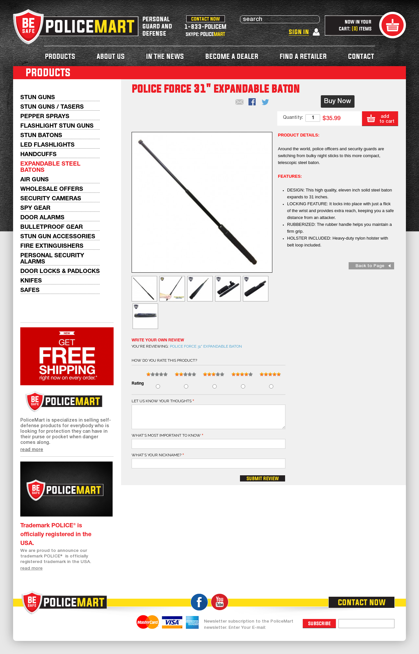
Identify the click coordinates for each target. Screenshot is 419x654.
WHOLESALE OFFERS (51, 189)
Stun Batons (41, 135)
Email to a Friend (239, 102)
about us (111, 56)
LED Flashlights (47, 145)
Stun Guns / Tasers (52, 107)
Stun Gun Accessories (57, 237)
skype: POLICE (205, 34)
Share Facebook (252, 102)
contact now (205, 19)
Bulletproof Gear (51, 227)
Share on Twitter (266, 102)
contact (361, 56)
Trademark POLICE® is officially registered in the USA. (55, 534)
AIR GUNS (34, 180)
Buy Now (337, 101)
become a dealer (231, 56)
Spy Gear (35, 208)
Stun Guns (37, 97)
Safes (30, 290)
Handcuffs (38, 154)
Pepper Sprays (44, 116)
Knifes (31, 281)
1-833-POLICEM (205, 26)
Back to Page (369, 266)
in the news (165, 56)
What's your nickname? (156, 455)
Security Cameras (50, 199)
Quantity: (293, 118)
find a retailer (303, 56)
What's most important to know (166, 435)
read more (31, 450)
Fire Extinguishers (51, 246)
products (60, 56)
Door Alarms (42, 218)
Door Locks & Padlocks (60, 271)
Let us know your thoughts (161, 401)
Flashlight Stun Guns (57, 126)
